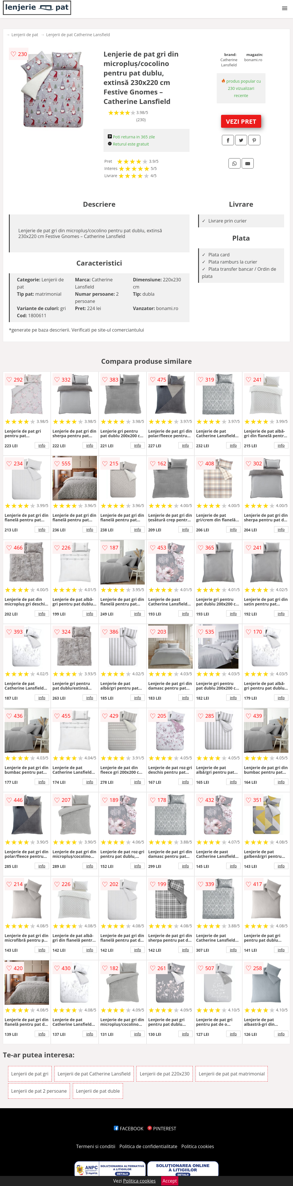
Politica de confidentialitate (148, 1146)
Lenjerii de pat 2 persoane (39, 1091)
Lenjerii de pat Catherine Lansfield (78, 34)
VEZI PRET (241, 121)
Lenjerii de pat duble (98, 1091)
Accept (170, 1181)
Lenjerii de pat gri (29, 1074)
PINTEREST (161, 1128)
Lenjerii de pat (24, 34)
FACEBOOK (128, 1128)
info (41, 445)
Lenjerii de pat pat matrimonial (232, 1074)
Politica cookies (197, 1146)
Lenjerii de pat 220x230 (165, 1074)
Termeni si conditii (96, 1146)
